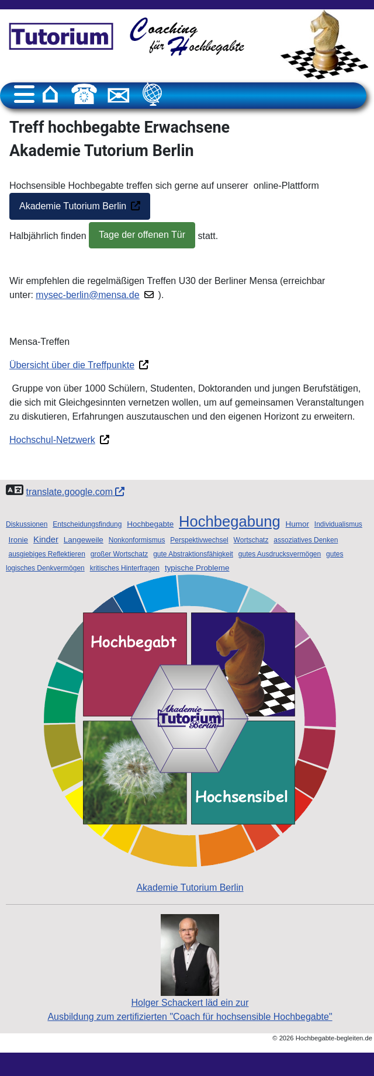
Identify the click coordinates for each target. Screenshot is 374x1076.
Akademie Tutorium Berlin (72, 206)
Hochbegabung (229, 521)
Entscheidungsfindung (87, 524)
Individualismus (338, 524)
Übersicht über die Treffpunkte (71, 365)
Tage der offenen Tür (142, 235)
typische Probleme (197, 567)
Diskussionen (26, 524)
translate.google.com (75, 492)
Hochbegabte (150, 524)
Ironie (18, 539)
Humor (297, 524)
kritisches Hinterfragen (125, 568)
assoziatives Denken (305, 540)
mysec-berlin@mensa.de (87, 295)
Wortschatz (251, 540)
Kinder (45, 539)
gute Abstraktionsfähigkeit (193, 554)
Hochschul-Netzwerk (52, 440)
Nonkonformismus (137, 540)
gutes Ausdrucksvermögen (279, 554)
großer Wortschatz (119, 554)
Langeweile (83, 539)
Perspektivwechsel (199, 540)
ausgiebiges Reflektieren (46, 554)
